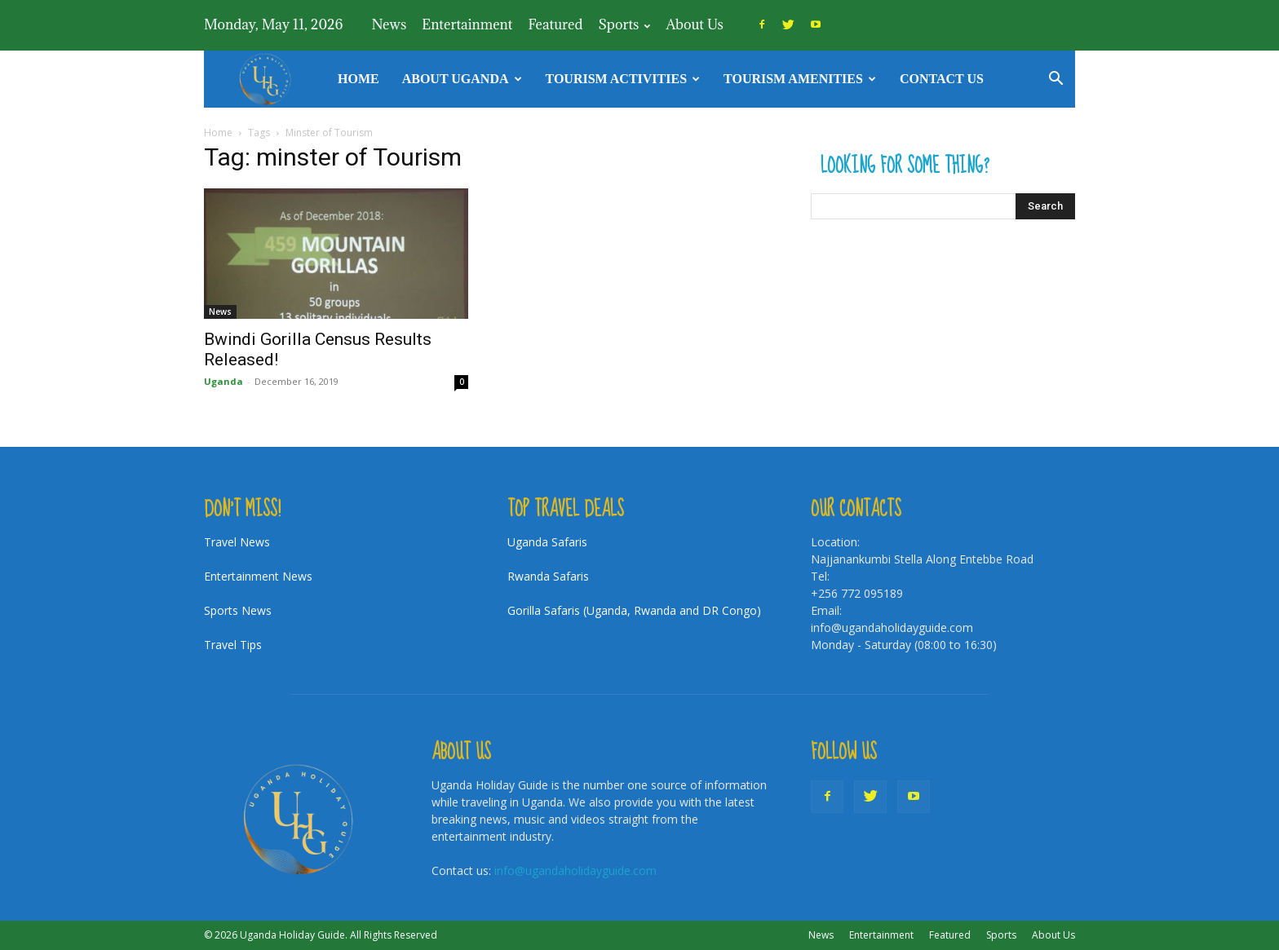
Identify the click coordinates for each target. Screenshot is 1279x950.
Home (358, 79)
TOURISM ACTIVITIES (623, 79)
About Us (694, 24)
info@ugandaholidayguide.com (575, 870)
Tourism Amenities (800, 79)
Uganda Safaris (547, 542)
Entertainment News (258, 576)
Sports (624, 24)
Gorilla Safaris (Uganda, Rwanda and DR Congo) (634, 610)
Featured (555, 24)
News (388, 24)
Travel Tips (233, 644)
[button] (1055, 80)
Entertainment (467, 24)
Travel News (237, 542)
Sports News (238, 610)
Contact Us (942, 79)
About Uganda (462, 79)
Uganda (223, 381)
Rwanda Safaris (548, 576)
